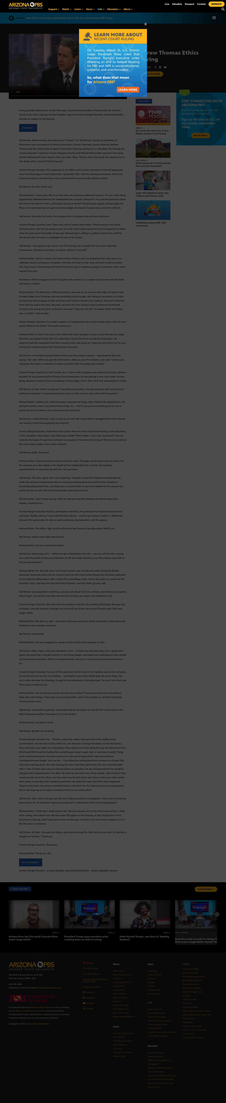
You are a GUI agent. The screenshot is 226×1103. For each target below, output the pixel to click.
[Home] (38, 5)
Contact (201, 4)
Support (53, 9)
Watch (66, 9)
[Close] (145, 25)
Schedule (177, 4)
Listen (78, 9)
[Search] (222, 9)
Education (114, 9)
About (128, 9)
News (90, 9)
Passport (189, 4)
